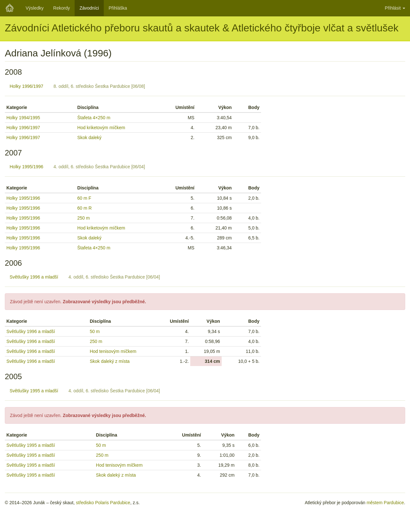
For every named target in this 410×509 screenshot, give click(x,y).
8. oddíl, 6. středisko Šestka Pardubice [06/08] (99, 86)
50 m (95, 331)
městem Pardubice (385, 502)
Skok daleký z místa (110, 361)
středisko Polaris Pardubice (103, 502)
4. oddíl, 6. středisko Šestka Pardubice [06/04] (99, 166)
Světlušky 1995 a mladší (34, 390)
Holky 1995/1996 (26, 166)
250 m (83, 218)
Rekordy (61, 8)
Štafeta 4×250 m (93, 117)
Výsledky (35, 8)
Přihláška (118, 8)
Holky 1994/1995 (23, 117)
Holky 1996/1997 (26, 86)
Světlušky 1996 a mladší (34, 277)
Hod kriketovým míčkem (101, 127)
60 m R (84, 208)
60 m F (84, 198)
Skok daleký (89, 137)
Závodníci (89, 8)
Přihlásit (395, 8)
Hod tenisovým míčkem (113, 351)
